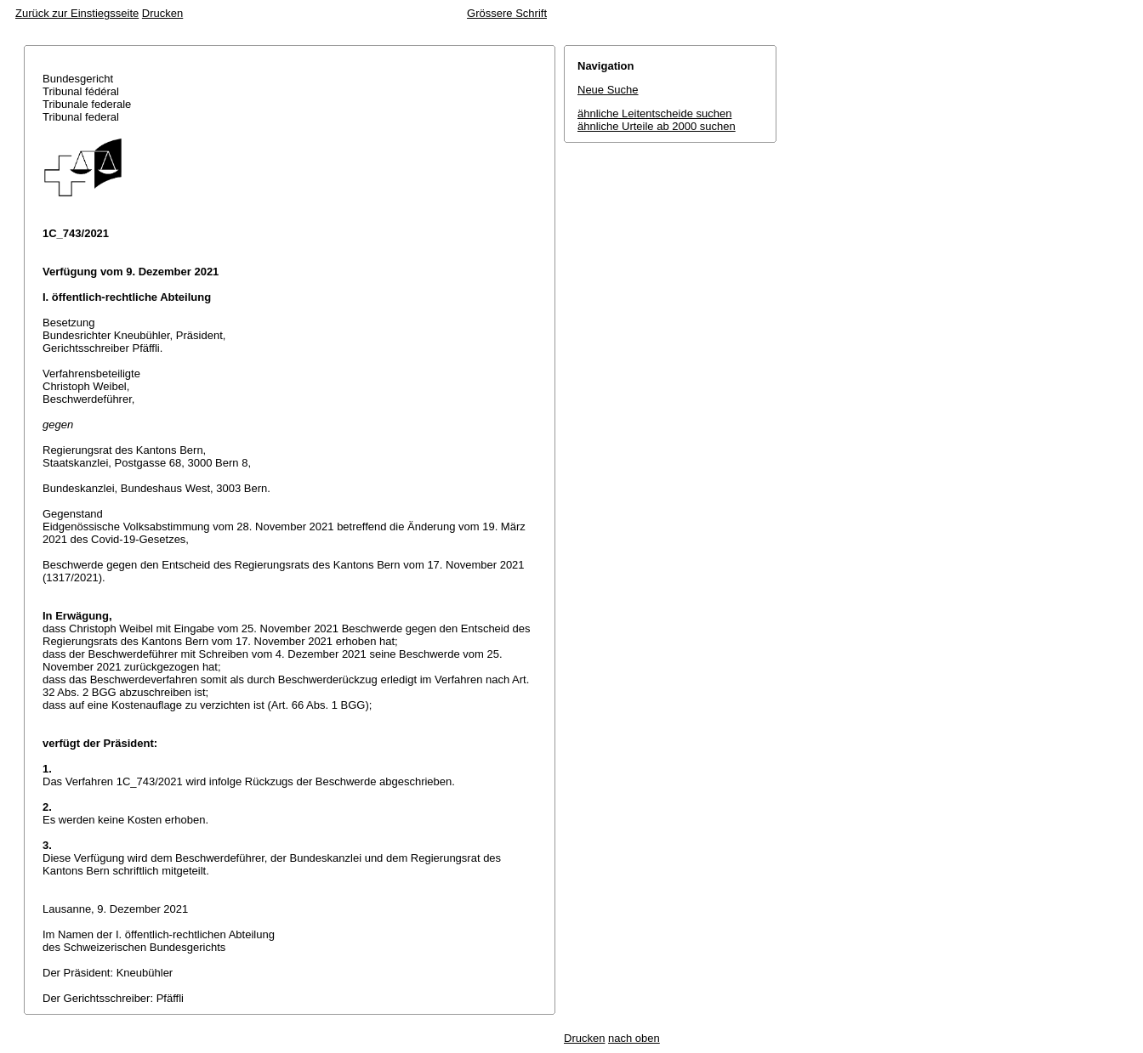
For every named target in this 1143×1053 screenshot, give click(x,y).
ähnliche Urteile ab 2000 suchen (656, 126)
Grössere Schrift (507, 13)
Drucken (162, 13)
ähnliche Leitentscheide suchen (654, 113)
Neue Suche (608, 89)
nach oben (634, 1038)
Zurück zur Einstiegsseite (77, 13)
